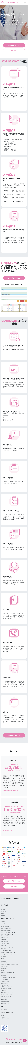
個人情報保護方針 (5, 1018)
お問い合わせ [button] (14, 50)
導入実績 (3, 913)
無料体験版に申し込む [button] (14, 45)
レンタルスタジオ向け (6, 950)
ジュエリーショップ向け (6, 994)
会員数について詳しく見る (10, 790)
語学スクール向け (5, 937)
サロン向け (3, 921)
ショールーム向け (5, 966)
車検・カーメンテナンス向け (7, 992)
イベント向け (4, 956)
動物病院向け (4, 975)
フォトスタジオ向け (5, 981)
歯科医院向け (4, 968)
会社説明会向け (4, 961)
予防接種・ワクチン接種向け (7, 972)
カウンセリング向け (5, 985)
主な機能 (3, 909)
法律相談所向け (4, 983)
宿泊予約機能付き (5, 1001)
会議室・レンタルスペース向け (8, 952)
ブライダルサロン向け (6, 996)
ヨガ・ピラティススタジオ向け (8, 932)
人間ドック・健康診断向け (7, 974)
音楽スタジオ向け (5, 941)
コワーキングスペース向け (7, 954)
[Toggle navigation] (25, 2)
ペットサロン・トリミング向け (8, 977)
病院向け (3, 970)
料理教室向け (4, 939)
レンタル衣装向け (5, 979)
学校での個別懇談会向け (6, 935)
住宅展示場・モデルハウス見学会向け (9, 964)
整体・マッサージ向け (6, 928)
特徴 (2, 908)
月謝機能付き (4, 999)
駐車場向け (3, 990)
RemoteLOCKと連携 (5, 1003)
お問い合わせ (4, 1009)
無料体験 (3, 915)
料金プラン (3, 911)
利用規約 (3, 1017)
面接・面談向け (4, 963)
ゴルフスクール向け (5, 943)
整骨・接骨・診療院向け (6, 930)
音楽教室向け (4, 948)
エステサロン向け (5, 923)
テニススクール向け (5, 945)
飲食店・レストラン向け (6, 986)
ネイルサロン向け (5, 924)
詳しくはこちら (7, 830)
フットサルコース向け (6, 988)
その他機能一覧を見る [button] (14, 735)
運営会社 (3, 1015)
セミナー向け (4, 958)
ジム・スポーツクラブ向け (7, 934)
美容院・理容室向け (5, 926)
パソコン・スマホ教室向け (7, 947)
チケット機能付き (5, 998)
